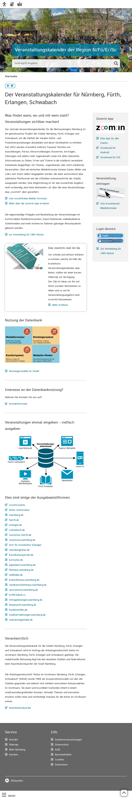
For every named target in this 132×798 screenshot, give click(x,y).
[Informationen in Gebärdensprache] (12, 4)
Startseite (11, 76)
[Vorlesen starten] (8, 86)
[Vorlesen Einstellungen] (12, 86)
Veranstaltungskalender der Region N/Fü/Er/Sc (65, 50)
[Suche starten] (116, 63)
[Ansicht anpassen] (4, 4)
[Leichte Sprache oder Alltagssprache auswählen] (19, 4)
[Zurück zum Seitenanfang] (124, 793)
